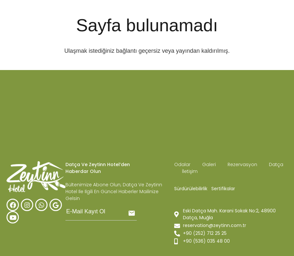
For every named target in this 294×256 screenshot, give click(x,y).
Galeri (209, 164)
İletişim (190, 171)
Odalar (182, 164)
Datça (276, 164)
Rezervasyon (243, 164)
